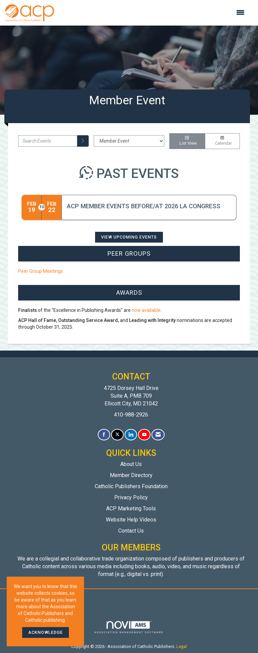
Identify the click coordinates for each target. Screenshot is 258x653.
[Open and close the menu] (152, 13)
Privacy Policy (131, 497)
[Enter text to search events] (47, 141)
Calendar (222, 141)
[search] (83, 141)
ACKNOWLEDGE (45, 632)
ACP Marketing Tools (131, 508)
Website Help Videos (131, 519)
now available (146, 310)
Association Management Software (129, 627)
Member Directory (131, 475)
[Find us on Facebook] (104, 435)
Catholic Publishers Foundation (131, 486)
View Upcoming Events (129, 237)
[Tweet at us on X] (117, 435)
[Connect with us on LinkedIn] (131, 435)
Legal (181, 646)
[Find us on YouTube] (144, 435)
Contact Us (131, 531)
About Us (131, 464)
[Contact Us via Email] (158, 435)
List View (187, 141)
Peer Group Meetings (40, 271)
